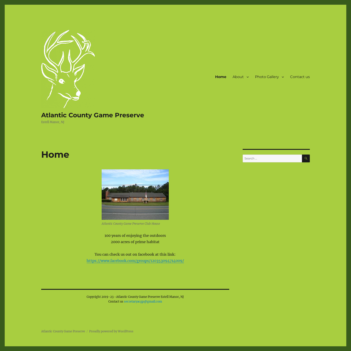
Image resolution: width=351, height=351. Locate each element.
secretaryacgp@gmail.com (143, 301)
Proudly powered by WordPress (111, 331)
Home (220, 77)
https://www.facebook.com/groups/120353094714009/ (135, 260)
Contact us (300, 77)
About (238, 77)
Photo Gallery (267, 77)
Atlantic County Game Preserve (92, 115)
